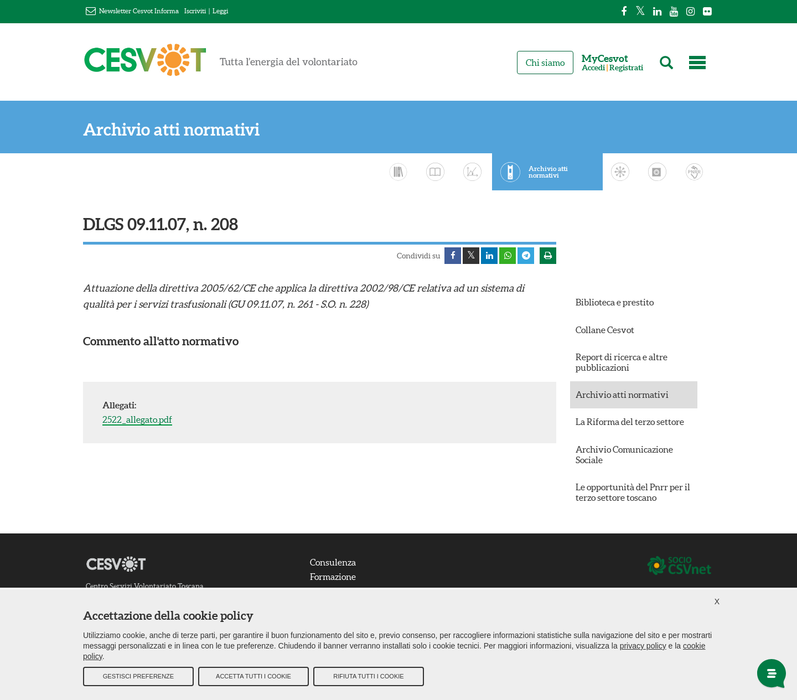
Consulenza (333, 562)
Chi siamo (545, 63)
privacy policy (643, 645)
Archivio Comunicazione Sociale (624, 454)
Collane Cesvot (605, 330)
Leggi (220, 10)
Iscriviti (195, 10)
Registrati (626, 68)
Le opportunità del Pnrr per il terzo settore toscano (633, 492)
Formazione (333, 577)
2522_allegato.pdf (137, 419)
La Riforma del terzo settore (630, 422)
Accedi (593, 68)
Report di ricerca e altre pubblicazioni (621, 362)
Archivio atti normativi (171, 130)
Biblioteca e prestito (615, 302)
